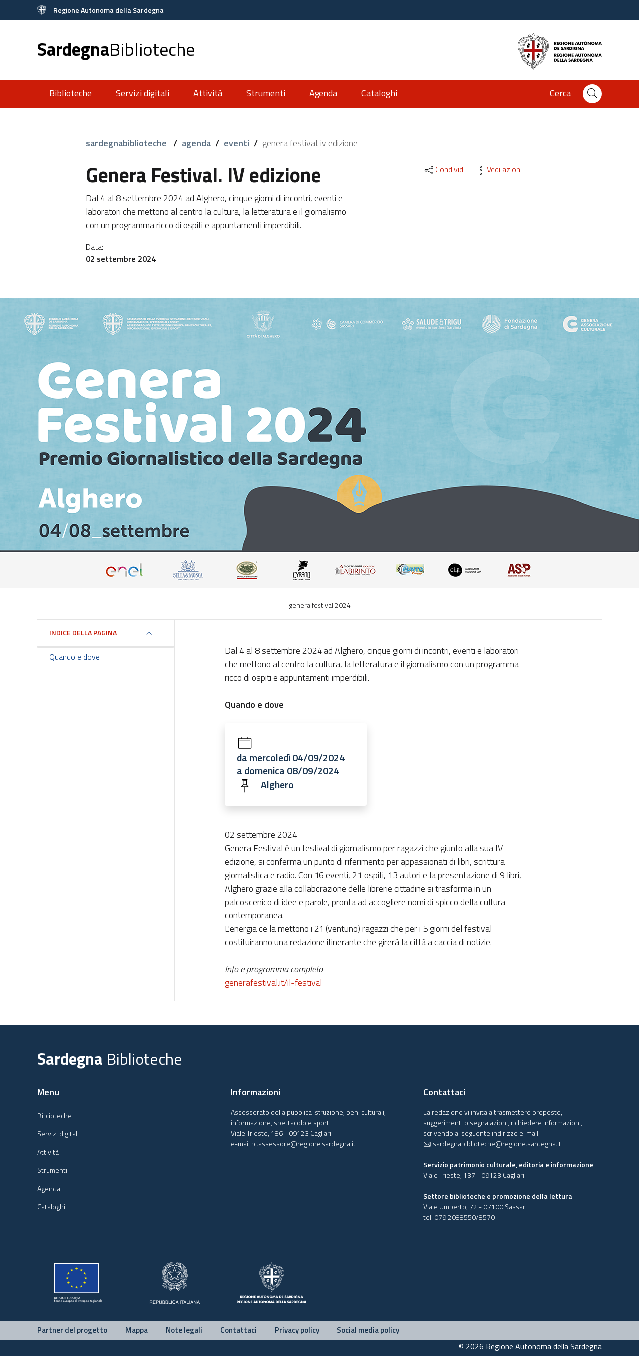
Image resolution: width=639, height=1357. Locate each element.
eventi (236, 143)
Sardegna (116, 49)
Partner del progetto (72, 1331)
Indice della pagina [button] (83, 632)
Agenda (323, 93)
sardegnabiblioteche (127, 143)
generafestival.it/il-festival (273, 983)
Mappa (136, 1331)
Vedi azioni (498, 169)
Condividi (444, 169)
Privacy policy (297, 1331)
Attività (207, 93)
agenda (196, 143)
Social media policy (368, 1331)
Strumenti (265, 93)
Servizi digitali (142, 93)
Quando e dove (74, 657)
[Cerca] (592, 93)
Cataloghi (379, 93)
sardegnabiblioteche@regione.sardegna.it (492, 1144)
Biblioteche (70, 93)
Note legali (184, 1331)
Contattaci (238, 1331)
